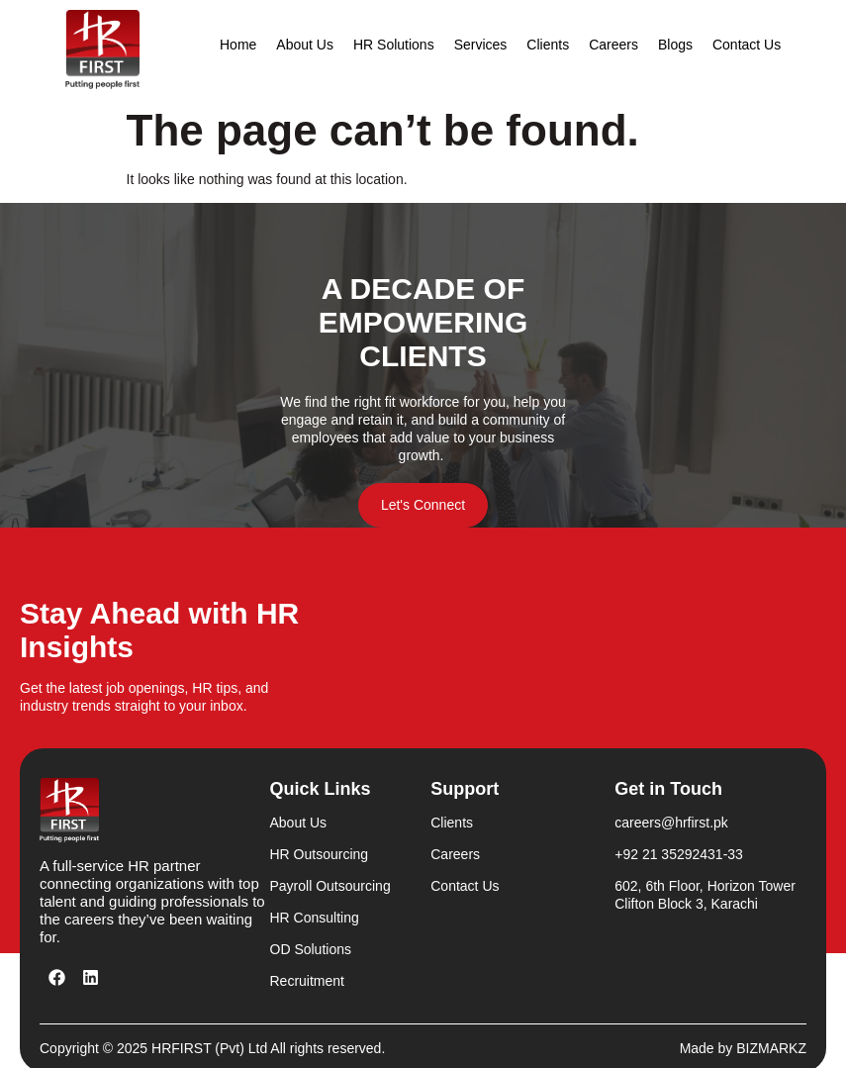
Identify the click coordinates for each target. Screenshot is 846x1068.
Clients (547, 44)
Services (481, 44)
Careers (613, 44)
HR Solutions (393, 44)
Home (238, 44)
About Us (304, 44)
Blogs (675, 44)
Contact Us (746, 44)
